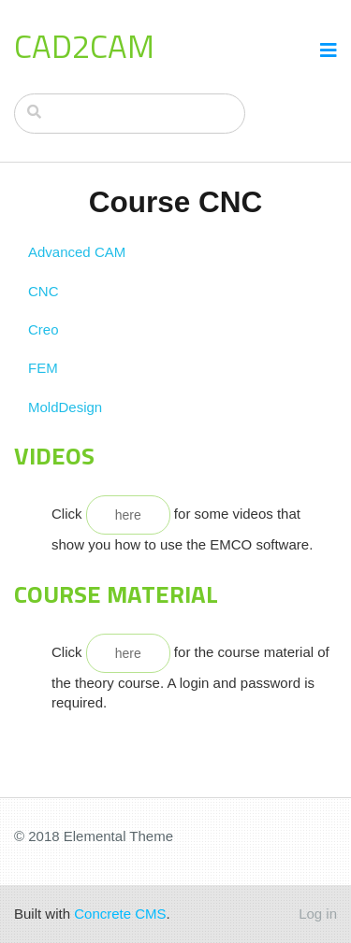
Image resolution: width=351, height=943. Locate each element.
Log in (318, 914)
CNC (43, 291)
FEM (43, 368)
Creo (43, 329)
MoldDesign (65, 407)
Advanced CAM (76, 252)
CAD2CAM (84, 45)
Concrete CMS (120, 914)
